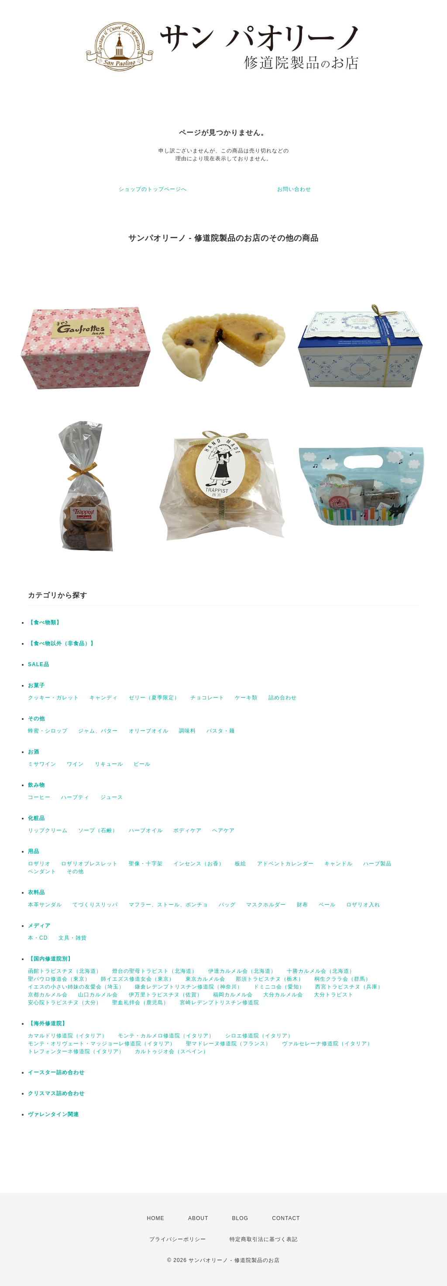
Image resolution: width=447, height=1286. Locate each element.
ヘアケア (223, 830)
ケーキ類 (246, 698)
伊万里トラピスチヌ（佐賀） (166, 995)
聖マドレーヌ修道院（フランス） (228, 1044)
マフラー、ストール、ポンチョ (168, 905)
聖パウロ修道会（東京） (59, 979)
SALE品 (38, 664)
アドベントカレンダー (285, 864)
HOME (156, 1218)
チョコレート (207, 698)
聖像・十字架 (146, 864)
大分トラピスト (334, 995)
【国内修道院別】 (50, 959)
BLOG (240, 1218)
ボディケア (187, 830)
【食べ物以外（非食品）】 (62, 643)
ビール (142, 764)
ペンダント (42, 871)
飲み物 (36, 785)
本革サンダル (45, 905)
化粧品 (36, 818)
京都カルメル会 (48, 995)
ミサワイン (42, 764)
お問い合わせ (294, 189)
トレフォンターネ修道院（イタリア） (76, 1051)
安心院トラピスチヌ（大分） (65, 1002)
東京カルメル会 (205, 979)
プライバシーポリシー (177, 1239)
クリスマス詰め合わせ (56, 1093)
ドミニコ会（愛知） (279, 987)
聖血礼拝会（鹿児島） (140, 1002)
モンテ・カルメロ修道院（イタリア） (166, 1036)
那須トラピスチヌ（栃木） (270, 979)
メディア (39, 926)
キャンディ (103, 698)
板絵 (240, 864)
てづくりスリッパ (95, 905)
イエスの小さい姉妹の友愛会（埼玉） (76, 987)
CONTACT (286, 1218)
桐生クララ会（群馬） (342, 979)
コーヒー (39, 797)
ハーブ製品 (377, 864)
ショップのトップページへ (153, 189)
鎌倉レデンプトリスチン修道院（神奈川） (189, 987)
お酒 (33, 752)
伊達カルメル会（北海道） (242, 971)
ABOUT (198, 1218)
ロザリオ (39, 864)
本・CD (38, 938)
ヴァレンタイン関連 (53, 1114)
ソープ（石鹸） (98, 830)
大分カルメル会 (283, 995)
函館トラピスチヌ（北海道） (65, 971)
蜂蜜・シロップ (48, 731)
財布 (302, 905)
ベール (327, 905)
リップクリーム (48, 830)
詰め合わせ (282, 698)
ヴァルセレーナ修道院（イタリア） (327, 1044)
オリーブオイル (148, 731)
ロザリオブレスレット (89, 864)
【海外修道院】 (48, 1023)
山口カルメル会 (98, 995)
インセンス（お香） (198, 864)
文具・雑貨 (72, 938)
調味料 (187, 731)
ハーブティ (75, 797)
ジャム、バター (98, 731)
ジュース (111, 797)
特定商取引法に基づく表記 (264, 1239)
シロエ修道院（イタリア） (259, 1036)
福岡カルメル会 (233, 995)
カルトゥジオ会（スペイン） (172, 1051)
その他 (36, 719)
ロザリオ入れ (363, 905)
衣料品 (36, 892)
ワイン (75, 764)
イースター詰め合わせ (56, 1072)
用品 (33, 851)
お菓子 (36, 685)
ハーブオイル (146, 830)
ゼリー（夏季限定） (154, 698)
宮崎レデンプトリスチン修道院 (219, 1002)
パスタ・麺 (220, 731)
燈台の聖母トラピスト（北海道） (154, 971)
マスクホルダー (266, 905)
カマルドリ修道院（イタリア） (67, 1036)
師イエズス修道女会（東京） (138, 979)
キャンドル (338, 864)
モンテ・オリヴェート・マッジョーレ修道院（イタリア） (101, 1044)
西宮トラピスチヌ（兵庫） (349, 987)
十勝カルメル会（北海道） (321, 971)
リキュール (109, 764)
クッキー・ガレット (53, 698)
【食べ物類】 (45, 622)
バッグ (227, 905)
